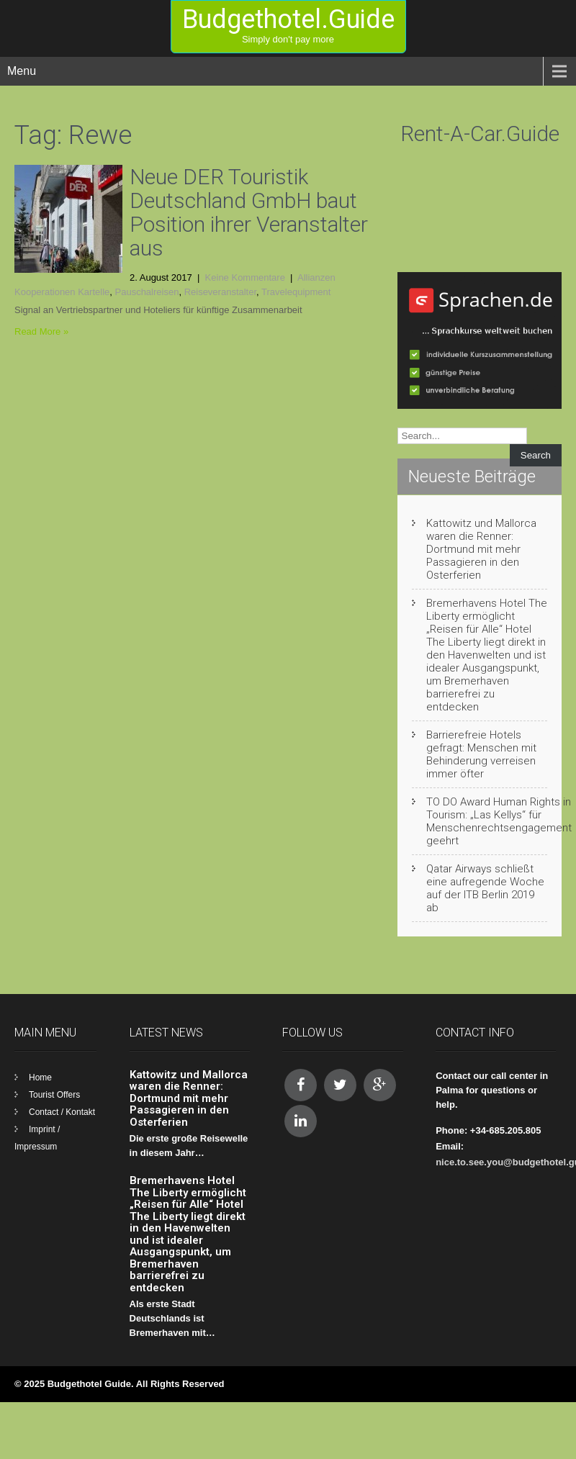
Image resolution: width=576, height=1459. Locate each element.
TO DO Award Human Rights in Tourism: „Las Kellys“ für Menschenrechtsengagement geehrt (499, 821)
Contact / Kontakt (62, 1112)
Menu (21, 71)
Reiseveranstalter (220, 291)
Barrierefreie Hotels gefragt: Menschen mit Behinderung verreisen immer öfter (481, 754)
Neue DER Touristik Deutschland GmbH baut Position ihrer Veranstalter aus (249, 212)
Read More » (41, 331)
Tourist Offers (54, 1095)
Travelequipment (295, 291)
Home (40, 1077)
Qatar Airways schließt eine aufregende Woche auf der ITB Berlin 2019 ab (485, 888)
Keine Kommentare (245, 277)
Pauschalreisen (147, 291)
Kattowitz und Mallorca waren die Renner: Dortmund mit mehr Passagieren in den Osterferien (481, 549)
